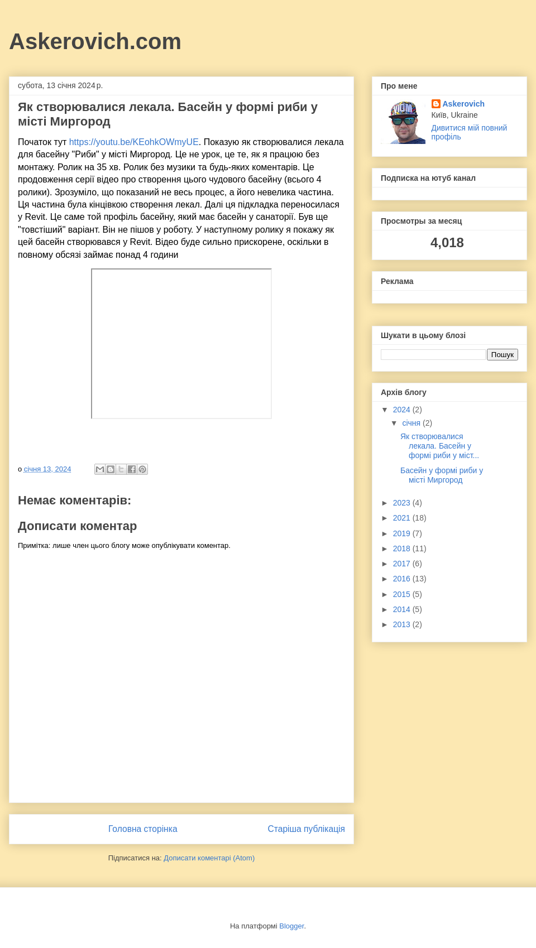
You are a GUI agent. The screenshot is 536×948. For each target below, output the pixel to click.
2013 (403, 624)
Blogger (291, 926)
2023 (403, 502)
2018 (403, 548)
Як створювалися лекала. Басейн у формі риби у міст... (439, 446)
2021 (403, 517)
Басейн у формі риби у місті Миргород (441, 475)
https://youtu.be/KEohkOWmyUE (134, 142)
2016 (403, 578)
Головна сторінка (143, 829)
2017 (403, 563)
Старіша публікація (306, 829)
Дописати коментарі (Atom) (209, 858)
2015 (403, 594)
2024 (403, 409)
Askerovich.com (95, 41)
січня (412, 422)
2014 (403, 609)
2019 (403, 533)
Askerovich (464, 103)
